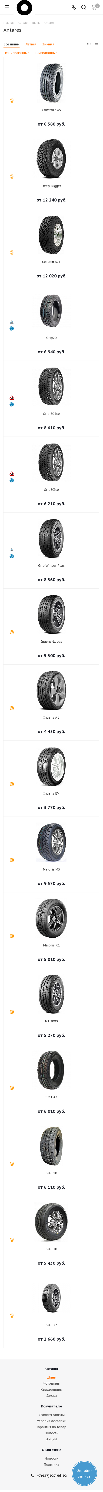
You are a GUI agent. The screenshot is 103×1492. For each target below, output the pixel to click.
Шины (51, 1377)
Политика (51, 1464)
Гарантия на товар (51, 1427)
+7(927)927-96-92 (52, 1475)
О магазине (51, 1450)
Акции (51, 1439)
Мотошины (51, 1383)
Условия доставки (51, 1421)
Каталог (51, 1369)
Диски (51, 1395)
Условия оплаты (52, 1415)
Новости (51, 1433)
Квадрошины (51, 1389)
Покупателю (51, 1406)
